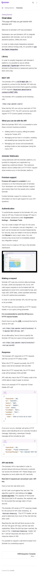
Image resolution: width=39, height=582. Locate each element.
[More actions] (37, 2)
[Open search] (33, 2)
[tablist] (17, 392)
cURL (20, 321)
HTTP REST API (22, 82)
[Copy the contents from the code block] (35, 392)
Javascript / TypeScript (10, 65)
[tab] (5, 392)
